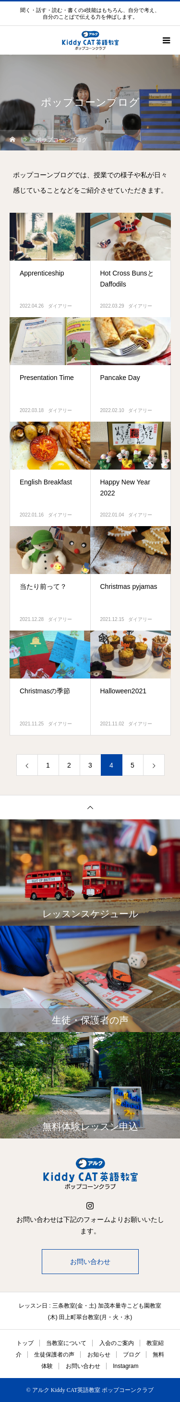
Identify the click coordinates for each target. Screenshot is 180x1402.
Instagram (125, 1366)
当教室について (66, 1343)
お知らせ (98, 1354)
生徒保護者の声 (54, 1354)
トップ (25, 1343)
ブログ (131, 1354)
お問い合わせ (90, 1261)
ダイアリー (60, 306)
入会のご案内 (116, 1343)
